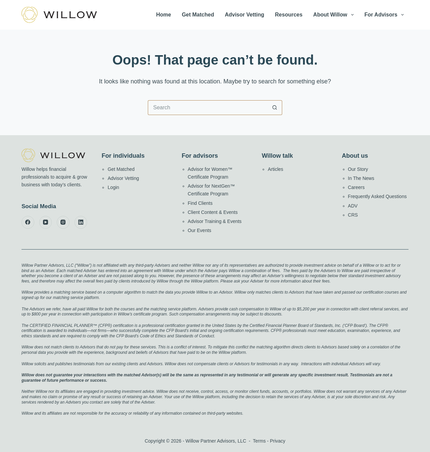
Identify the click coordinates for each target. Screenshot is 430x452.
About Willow (334, 15)
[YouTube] (45, 222)
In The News (361, 178)
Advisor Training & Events (215, 221)
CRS (353, 215)
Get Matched (198, 14)
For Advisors (385, 15)
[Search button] (274, 107)
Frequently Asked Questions (377, 196)
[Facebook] (28, 222)
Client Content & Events (213, 212)
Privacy (277, 441)
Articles (275, 169)
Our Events (199, 230)
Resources (289, 14)
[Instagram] (63, 222)
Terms (259, 441)
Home (163, 14)
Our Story (358, 169)
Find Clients (200, 203)
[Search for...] (207, 107)
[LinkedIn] (81, 222)
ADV (353, 206)
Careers (356, 187)
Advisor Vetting (244, 14)
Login (113, 187)
